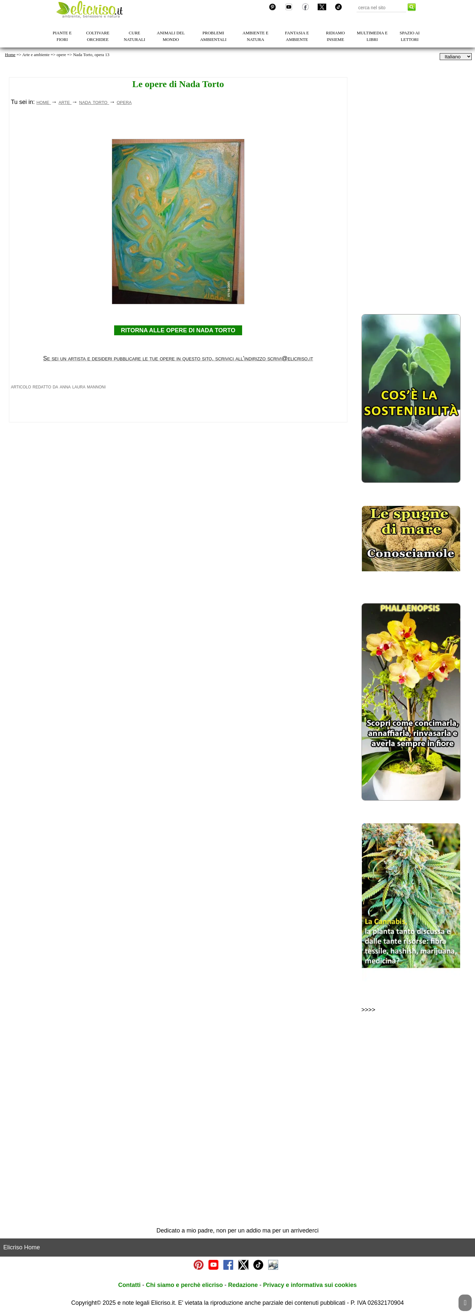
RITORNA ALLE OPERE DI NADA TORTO (178, 422)
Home (10, 54)
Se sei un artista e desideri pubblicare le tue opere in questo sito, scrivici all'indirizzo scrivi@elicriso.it (178, 450)
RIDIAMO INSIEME (335, 36)
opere (61, 54)
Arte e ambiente (35, 54)
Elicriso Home (21, 1247)
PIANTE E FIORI (62, 36)
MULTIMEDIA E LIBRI (372, 36)
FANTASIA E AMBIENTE (297, 36)
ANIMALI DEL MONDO (171, 36)
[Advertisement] (178, 173)
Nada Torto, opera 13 (91, 54)
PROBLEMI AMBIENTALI (213, 36)
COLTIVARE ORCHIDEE (98, 36)
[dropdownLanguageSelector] (456, 56)
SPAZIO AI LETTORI (410, 36)
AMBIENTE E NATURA (255, 36)
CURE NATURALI (134, 36)
